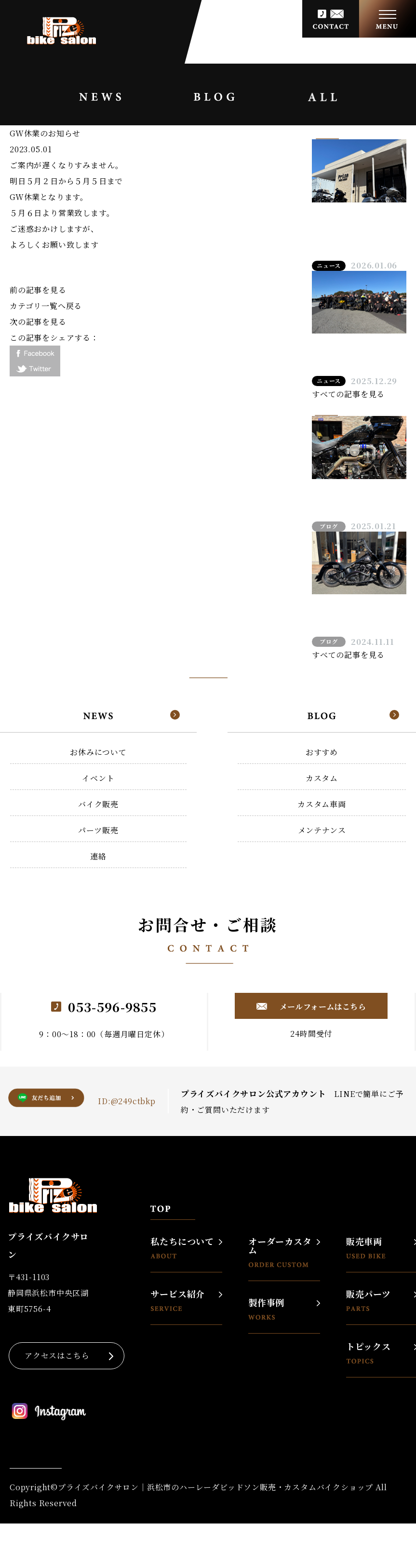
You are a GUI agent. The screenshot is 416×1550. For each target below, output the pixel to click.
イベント (98, 778)
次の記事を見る (38, 321)
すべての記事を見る (348, 394)
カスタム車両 (321, 804)
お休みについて (98, 752)
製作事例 (266, 1309)
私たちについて (182, 1247)
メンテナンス (322, 830)
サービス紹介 (177, 1300)
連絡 (98, 856)
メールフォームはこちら (321, 1006)
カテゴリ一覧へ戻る (46, 305)
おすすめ (322, 752)
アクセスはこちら (57, 1355)
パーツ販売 (98, 830)
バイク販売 (98, 804)
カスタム (322, 778)
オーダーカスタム (280, 1252)
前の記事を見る (38, 289)
